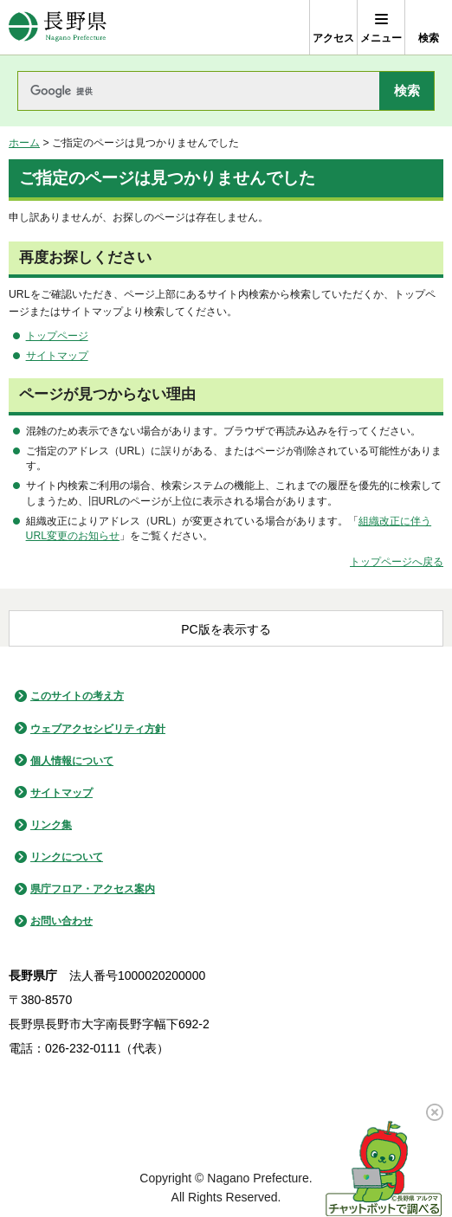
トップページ (57, 336)
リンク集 (51, 825)
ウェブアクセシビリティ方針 (97, 729)
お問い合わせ (61, 921)
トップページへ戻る (396, 562)
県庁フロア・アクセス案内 (92, 889)
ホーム (24, 143)
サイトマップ (57, 356)
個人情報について (71, 761)
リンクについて (66, 857)
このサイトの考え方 (77, 696)
